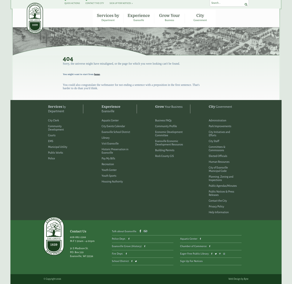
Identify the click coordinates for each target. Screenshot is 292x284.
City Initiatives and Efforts (219, 134)
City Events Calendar (113, 126)
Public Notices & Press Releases (221, 193)
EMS (50, 141)
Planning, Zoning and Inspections (221, 178)
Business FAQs (163, 120)
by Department (57, 108)
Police (51, 158)
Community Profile (166, 126)
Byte (246, 279)
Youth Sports (109, 175)
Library (106, 137)
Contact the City (218, 200)
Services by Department (108, 17)
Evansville (111, 108)
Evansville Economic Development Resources (169, 143)
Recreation (108, 164)
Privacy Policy (216, 206)
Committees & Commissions (217, 148)
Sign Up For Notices (120, 3)
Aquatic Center (110, 120)
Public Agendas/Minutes (223, 185)
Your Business (168, 106)
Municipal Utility (57, 146)
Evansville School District (116, 132)
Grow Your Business (169, 17)
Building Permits (164, 150)
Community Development (56, 128)
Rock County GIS (164, 156)
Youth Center (109, 170)
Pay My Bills (108, 158)
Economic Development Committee (169, 134)
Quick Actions (72, 3)
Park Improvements (220, 126)
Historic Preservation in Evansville (115, 151)
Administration (217, 120)
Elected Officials (218, 156)
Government (220, 106)
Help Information (219, 212)
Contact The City (94, 3)
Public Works (55, 152)
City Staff (214, 141)
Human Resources (219, 161)
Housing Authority (112, 181)
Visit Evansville (110, 143)
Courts (51, 135)
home (97, 74)
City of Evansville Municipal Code (218, 169)
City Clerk (53, 120)
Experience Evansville (139, 17)
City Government (200, 17)
